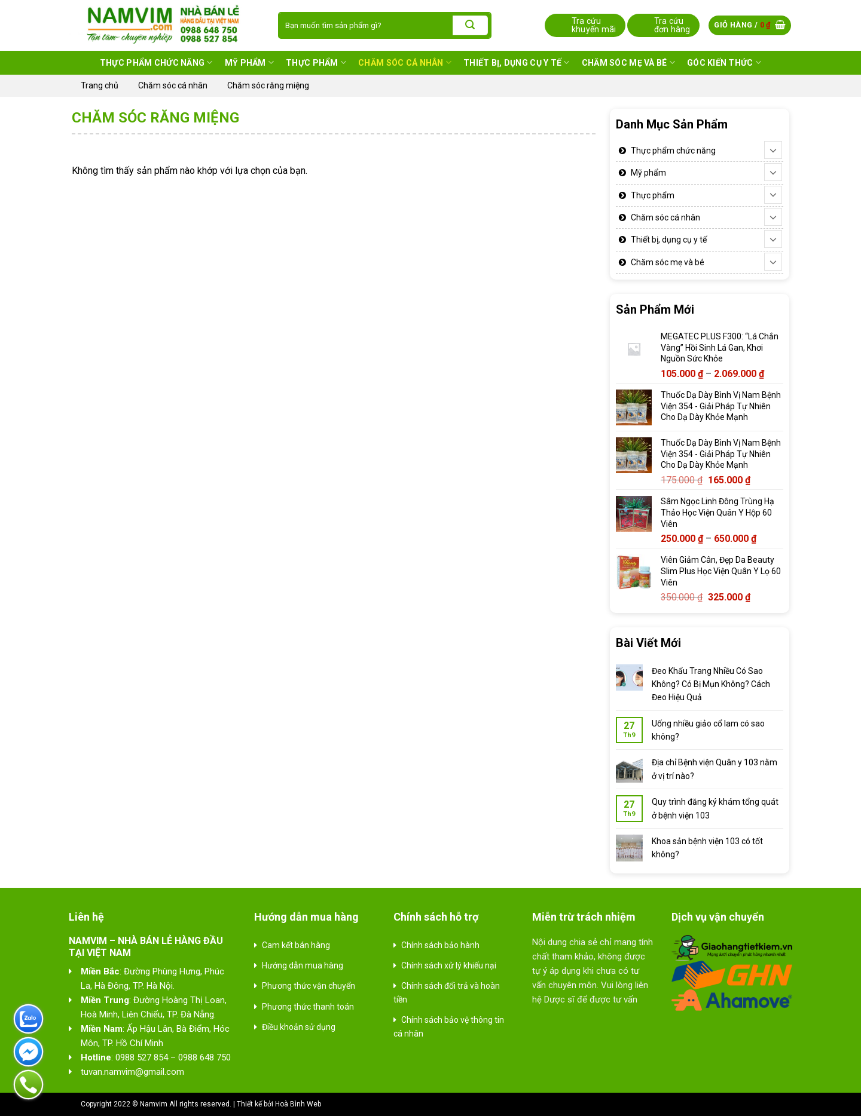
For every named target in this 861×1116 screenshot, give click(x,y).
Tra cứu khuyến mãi (594, 25)
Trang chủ (99, 85)
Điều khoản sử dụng (298, 1027)
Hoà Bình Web (298, 1104)
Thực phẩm (316, 62)
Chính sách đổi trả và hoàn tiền (446, 992)
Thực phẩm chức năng (156, 62)
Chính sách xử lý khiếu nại (448, 965)
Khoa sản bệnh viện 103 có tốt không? (707, 847)
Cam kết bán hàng (296, 945)
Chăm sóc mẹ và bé (628, 62)
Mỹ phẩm (249, 62)
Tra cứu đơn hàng (672, 25)
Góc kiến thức (724, 62)
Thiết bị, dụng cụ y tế (516, 62)
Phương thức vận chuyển (308, 986)
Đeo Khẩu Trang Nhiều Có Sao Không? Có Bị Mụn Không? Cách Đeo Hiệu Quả (711, 684)
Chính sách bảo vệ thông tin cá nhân (448, 1026)
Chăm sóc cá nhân (404, 62)
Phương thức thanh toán (308, 1006)
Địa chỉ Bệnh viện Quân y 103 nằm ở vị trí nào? (714, 769)
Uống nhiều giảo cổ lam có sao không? (708, 730)
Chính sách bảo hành (440, 945)
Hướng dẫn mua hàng (302, 965)
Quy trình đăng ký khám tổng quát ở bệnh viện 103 (715, 808)
